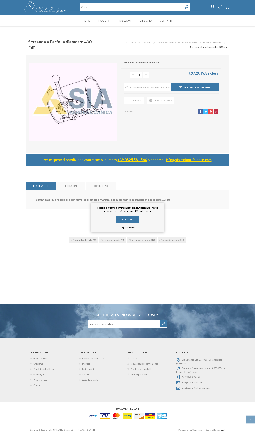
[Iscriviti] (124, 324)
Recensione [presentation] (71, 186)
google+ (216, 112)
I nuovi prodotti (139, 375)
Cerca (134, 359)
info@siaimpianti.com (192, 383)
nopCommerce (195, 430)
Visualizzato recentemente (144, 364)
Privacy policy (40, 380)
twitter (205, 112)
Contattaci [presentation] (101, 186)
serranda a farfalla (83, 240)
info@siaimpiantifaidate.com (189, 160)
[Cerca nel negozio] (131, 7)
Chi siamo (38, 364)
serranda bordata (171, 240)
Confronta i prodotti (141, 369)
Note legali (38, 375)
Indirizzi (86, 364)
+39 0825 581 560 (132, 160)
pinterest (210, 112)
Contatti (37, 385)
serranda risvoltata (141, 240)
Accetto (127, 219)
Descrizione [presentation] (40, 186)
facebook (200, 112)
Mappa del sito (40, 359)
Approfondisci (127, 227)
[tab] (41, 186)
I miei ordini (88, 369)
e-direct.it (220, 430)
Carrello (225, 7)
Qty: (126, 75)
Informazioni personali (93, 359)
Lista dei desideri (90, 380)
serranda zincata (111, 240)
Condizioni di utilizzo (43, 369)
